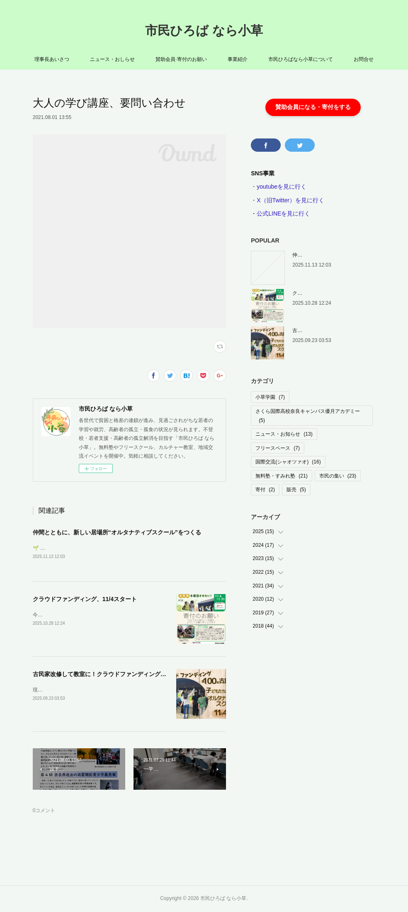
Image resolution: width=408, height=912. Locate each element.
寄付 (265, 489)
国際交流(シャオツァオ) (288, 462)
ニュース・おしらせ (112, 59)
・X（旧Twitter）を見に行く (287, 200)
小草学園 (270, 397)
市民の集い (337, 476)
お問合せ (364, 59)
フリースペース (277, 448)
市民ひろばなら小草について (300, 59)
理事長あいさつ (51, 59)
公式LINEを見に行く (283, 213)
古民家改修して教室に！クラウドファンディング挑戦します (111, 674)
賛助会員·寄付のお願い (180, 59)
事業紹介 (238, 59)
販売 (296, 489)
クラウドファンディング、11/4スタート (85, 599)
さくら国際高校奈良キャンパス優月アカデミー (307, 415)
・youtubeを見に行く (278, 186)
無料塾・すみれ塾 (281, 476)
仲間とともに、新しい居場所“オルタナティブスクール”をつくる (117, 532)
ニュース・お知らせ (283, 434)
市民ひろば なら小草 (203, 30)
